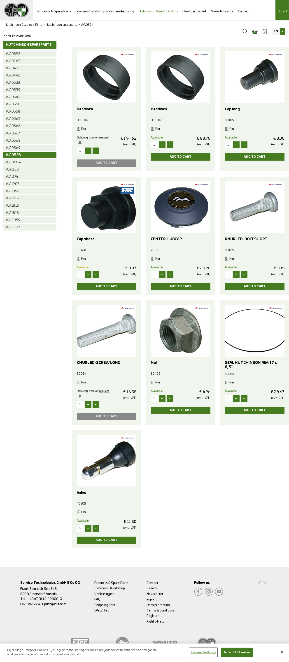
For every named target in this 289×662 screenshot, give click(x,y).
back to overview (17, 36)
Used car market (194, 11)
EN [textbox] (276, 31)
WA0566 (13, 126)
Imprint (152, 599)
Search (152, 588)
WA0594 (87, 24)
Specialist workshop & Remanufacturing (105, 11)
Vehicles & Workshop (109, 588)
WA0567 (13, 133)
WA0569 (13, 148)
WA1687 (12, 198)
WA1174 (12, 176)
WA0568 (13, 140)
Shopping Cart (104, 605)
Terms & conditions (161, 610)
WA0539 (13, 90)
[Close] (282, 656)
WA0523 (13, 82)
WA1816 (12, 205)
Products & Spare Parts (54, 11)
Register (153, 616)
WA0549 (13, 97)
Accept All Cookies (237, 655)
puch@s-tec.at (55, 604)
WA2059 (13, 220)
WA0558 (13, 111)
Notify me (80, 142)
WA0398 (13, 53)
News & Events (222, 11)
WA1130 (12, 169)
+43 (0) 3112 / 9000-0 (44, 599)
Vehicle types (104, 594)
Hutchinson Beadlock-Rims (158, 11)
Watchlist (101, 610)
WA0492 (13, 75)
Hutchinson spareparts (61, 24)
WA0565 (13, 118)
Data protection (158, 605)
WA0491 (12, 68)
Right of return (157, 621)
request (104, 137)
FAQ (97, 599)
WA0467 (13, 61)
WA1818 (12, 213)
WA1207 (12, 184)
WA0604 (13, 162)
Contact (244, 11)
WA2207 (13, 227)
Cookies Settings (203, 655)
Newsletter (155, 594)
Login (282, 11)
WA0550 (13, 104)
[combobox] (278, 31)
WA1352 (12, 191)
